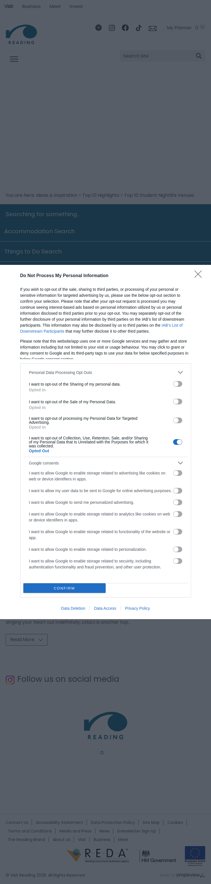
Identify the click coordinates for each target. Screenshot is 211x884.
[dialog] (105, 442)
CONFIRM (64, 588)
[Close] (199, 276)
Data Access (105, 608)
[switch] (177, 384)
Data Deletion (73, 608)
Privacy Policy (137, 608)
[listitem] (105, 372)
